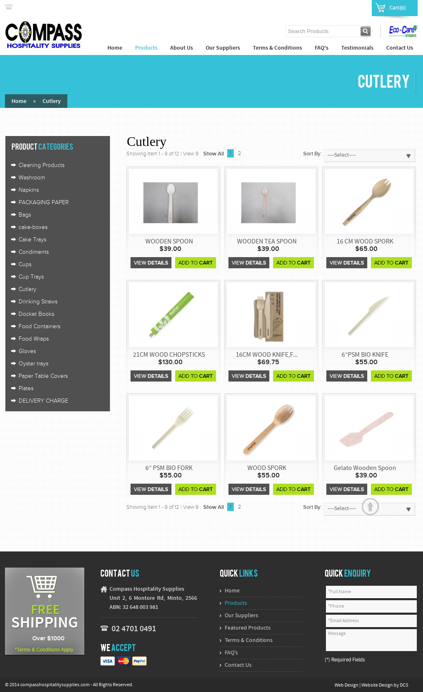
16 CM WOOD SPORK (365, 242)
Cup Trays (31, 277)
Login (332, 7)
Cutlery (52, 101)
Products (146, 48)
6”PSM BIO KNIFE (365, 355)
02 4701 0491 (134, 629)
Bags (25, 215)
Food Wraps (34, 339)
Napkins (29, 190)
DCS (404, 685)
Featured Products (248, 628)
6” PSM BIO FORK (168, 468)
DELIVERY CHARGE (43, 401)
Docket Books (36, 314)
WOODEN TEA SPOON (267, 242)
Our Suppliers (223, 48)
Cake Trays (32, 239)
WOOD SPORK (266, 468)
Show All (213, 153)
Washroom (32, 177)
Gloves (27, 351)
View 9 (191, 153)
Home (114, 48)
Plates (26, 388)
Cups (25, 264)
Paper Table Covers (43, 376)
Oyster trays (33, 363)
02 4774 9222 (32, 7)
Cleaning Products (41, 165)
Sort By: (312, 153)
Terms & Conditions (277, 48)
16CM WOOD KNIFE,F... (267, 355)
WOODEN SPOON (169, 242)
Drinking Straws (38, 301)
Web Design (347, 685)
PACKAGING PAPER (44, 202)
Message (371, 640)
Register (356, 7)
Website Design (377, 685)
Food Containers (39, 326)
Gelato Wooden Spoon (365, 468)
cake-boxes (33, 227)
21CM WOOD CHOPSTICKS (169, 355)
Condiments (34, 252)
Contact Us (399, 48)
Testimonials (357, 48)
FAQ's (321, 48)
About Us (181, 48)
